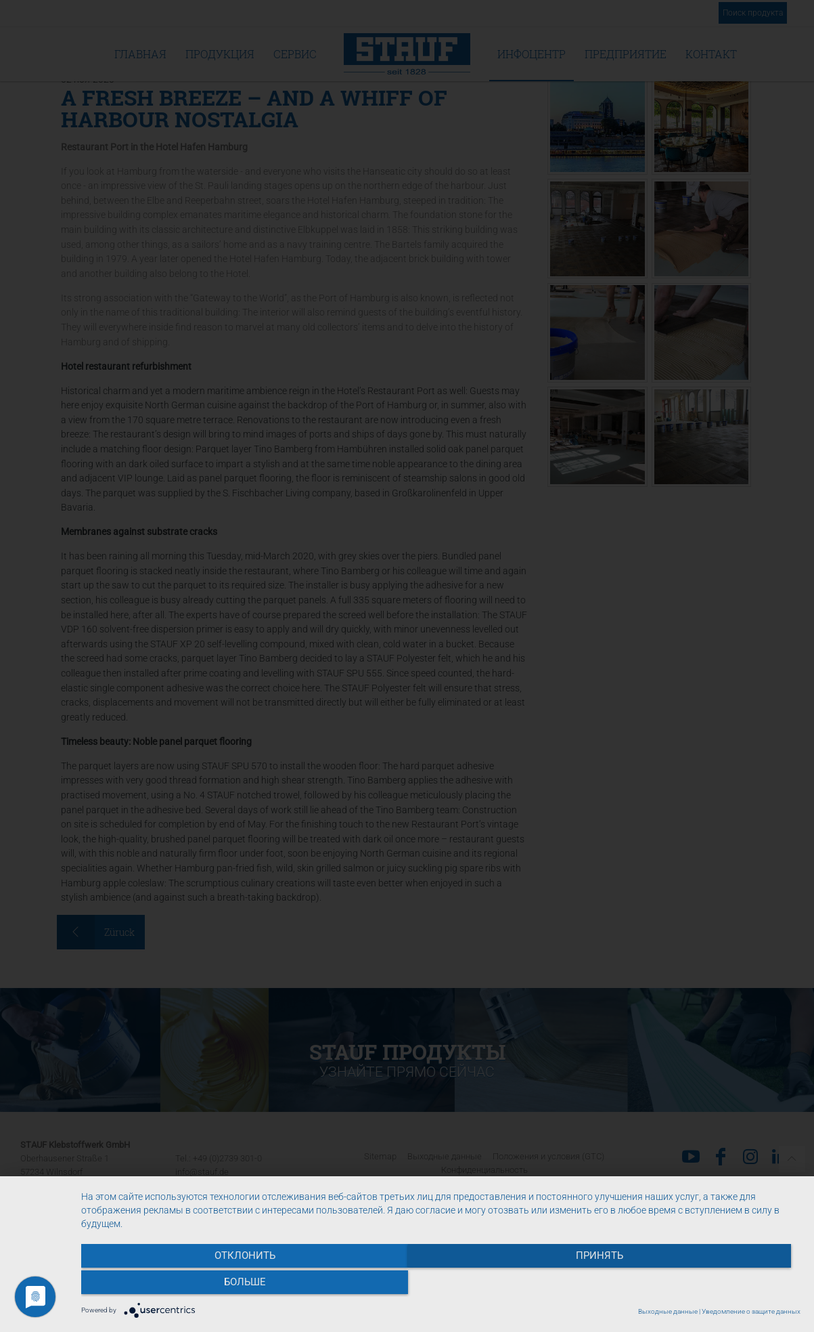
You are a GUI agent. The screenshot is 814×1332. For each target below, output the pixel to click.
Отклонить (188, 1285)
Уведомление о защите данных (751, 1311)
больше (693, 1285)
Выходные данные (668, 1311)
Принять (440, 1285)
